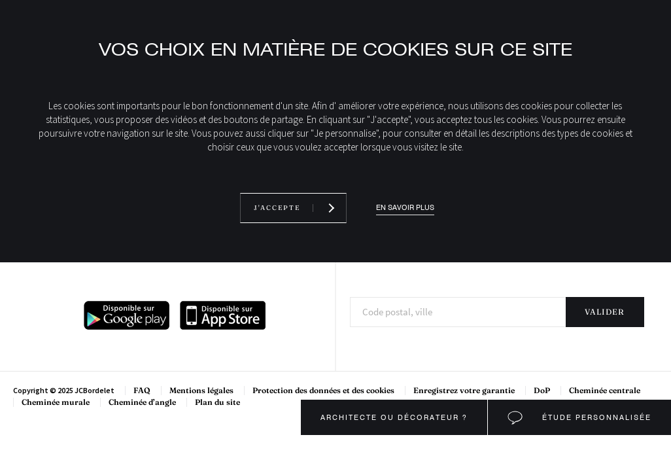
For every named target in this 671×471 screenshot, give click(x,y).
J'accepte (277, 207)
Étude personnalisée (595, 417)
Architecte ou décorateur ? (394, 417)
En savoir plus (405, 207)
